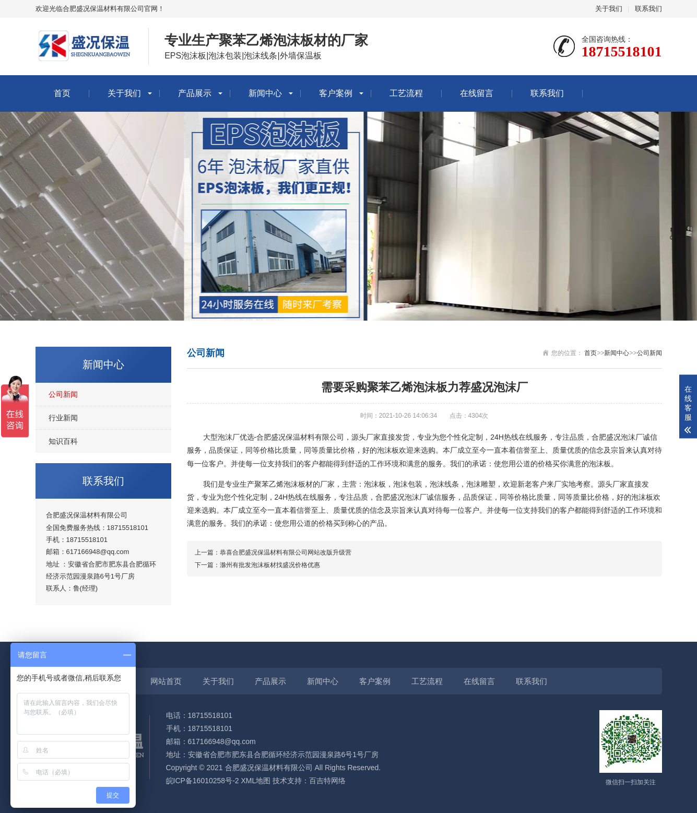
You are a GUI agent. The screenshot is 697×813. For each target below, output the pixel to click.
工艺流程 (406, 93)
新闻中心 (265, 93)
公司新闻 (63, 394)
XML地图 (255, 780)
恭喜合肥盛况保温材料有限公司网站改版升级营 (285, 552)
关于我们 (608, 9)
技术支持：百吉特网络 (309, 780)
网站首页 (166, 681)
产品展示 (194, 93)
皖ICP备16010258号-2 (202, 780)
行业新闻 (63, 418)
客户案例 (335, 93)
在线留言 (476, 93)
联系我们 (648, 9)
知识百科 (63, 441)
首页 (62, 93)
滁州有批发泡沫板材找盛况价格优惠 (270, 565)
